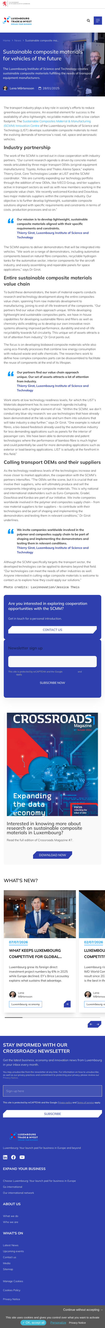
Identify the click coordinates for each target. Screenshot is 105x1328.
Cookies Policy (11, 1290)
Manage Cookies (13, 1281)
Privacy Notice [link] (77, 1322)
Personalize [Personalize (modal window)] (58, 1322)
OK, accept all (33, 1322)
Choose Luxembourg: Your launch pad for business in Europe (39, 1181)
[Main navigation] (98, 20)
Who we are (10, 1222)
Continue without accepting (83, 1309)
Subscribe (52, 1114)
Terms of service (85, 1102)
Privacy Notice (10, 1077)
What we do (10, 1216)
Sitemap (8, 1269)
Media (6, 1263)
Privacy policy (70, 671)
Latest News (10, 1245)
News (17, 40)
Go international (12, 1186)
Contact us (52, 630)
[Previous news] (91, 1024)
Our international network (18, 1192)
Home (6, 40)
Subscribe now (52, 683)
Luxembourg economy (25, 1004)
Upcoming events (13, 1251)
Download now (52, 855)
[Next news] (97, 1024)
